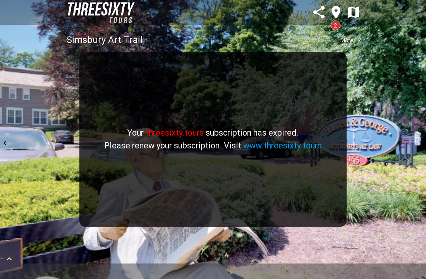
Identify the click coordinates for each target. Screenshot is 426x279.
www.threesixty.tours (282, 145)
